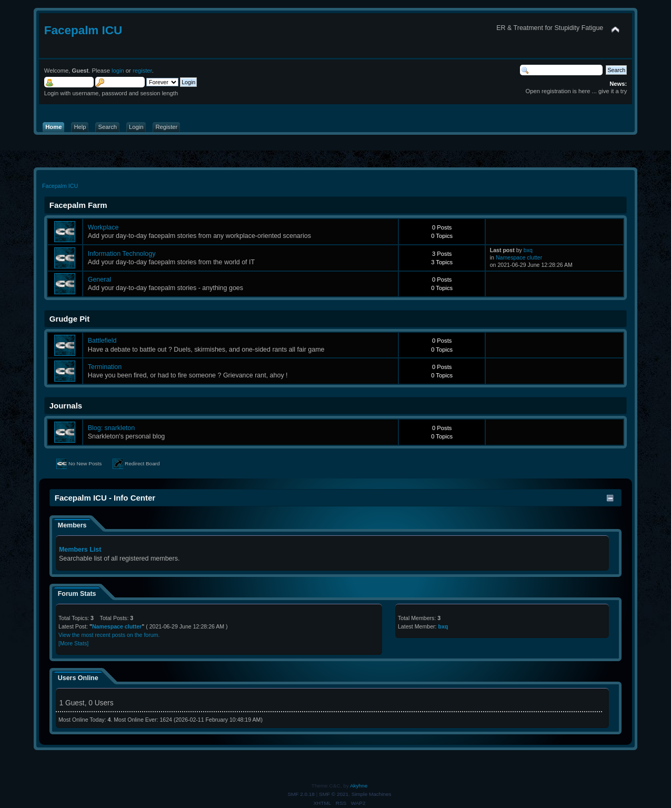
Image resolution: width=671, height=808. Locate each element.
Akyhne (358, 786)
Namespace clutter (519, 257)
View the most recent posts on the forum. (108, 635)
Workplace (103, 227)
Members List (80, 549)
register (142, 70)
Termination (105, 367)
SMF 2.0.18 (301, 794)
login (118, 70)
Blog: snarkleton (111, 428)
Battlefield (102, 340)
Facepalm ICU (83, 30)
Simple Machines (372, 794)
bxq (528, 250)
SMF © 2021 (333, 794)
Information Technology (122, 253)
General (99, 279)
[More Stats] (73, 643)
